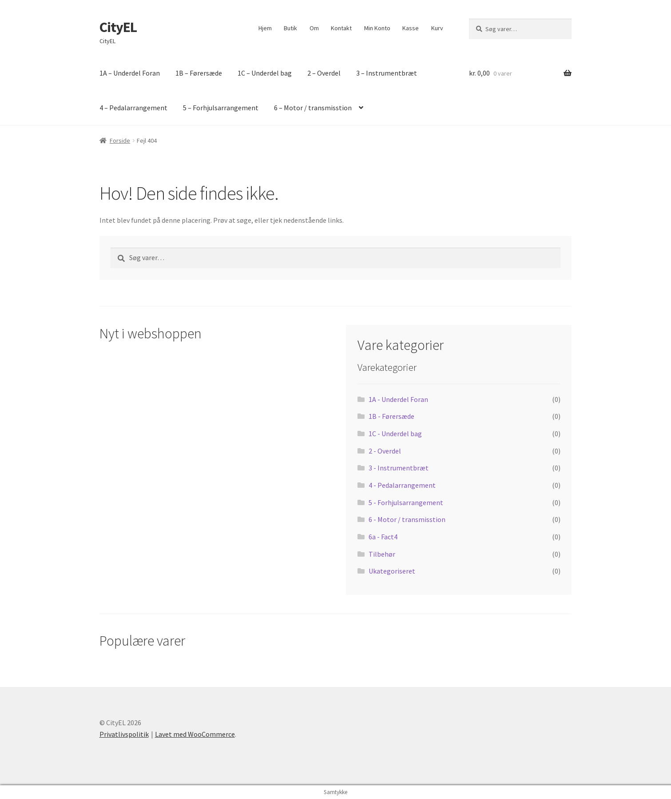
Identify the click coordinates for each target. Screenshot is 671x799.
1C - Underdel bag (395, 433)
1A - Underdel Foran (398, 399)
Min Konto (377, 28)
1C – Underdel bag (265, 72)
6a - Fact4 (383, 536)
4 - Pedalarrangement (402, 485)
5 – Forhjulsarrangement (220, 107)
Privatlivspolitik (124, 734)
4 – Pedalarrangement (133, 107)
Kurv (437, 28)
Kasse (410, 28)
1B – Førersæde (198, 72)
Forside (120, 141)
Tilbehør (382, 554)
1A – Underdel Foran (129, 72)
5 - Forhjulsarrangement (406, 502)
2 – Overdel (324, 72)
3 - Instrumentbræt (399, 467)
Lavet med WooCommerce (195, 734)
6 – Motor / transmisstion (313, 107)
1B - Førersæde (391, 416)
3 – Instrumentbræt (386, 72)
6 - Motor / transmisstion (407, 519)
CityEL (118, 27)
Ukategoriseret (392, 570)
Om (314, 28)
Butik (290, 28)
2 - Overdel (385, 450)
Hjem (265, 28)
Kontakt (341, 28)
